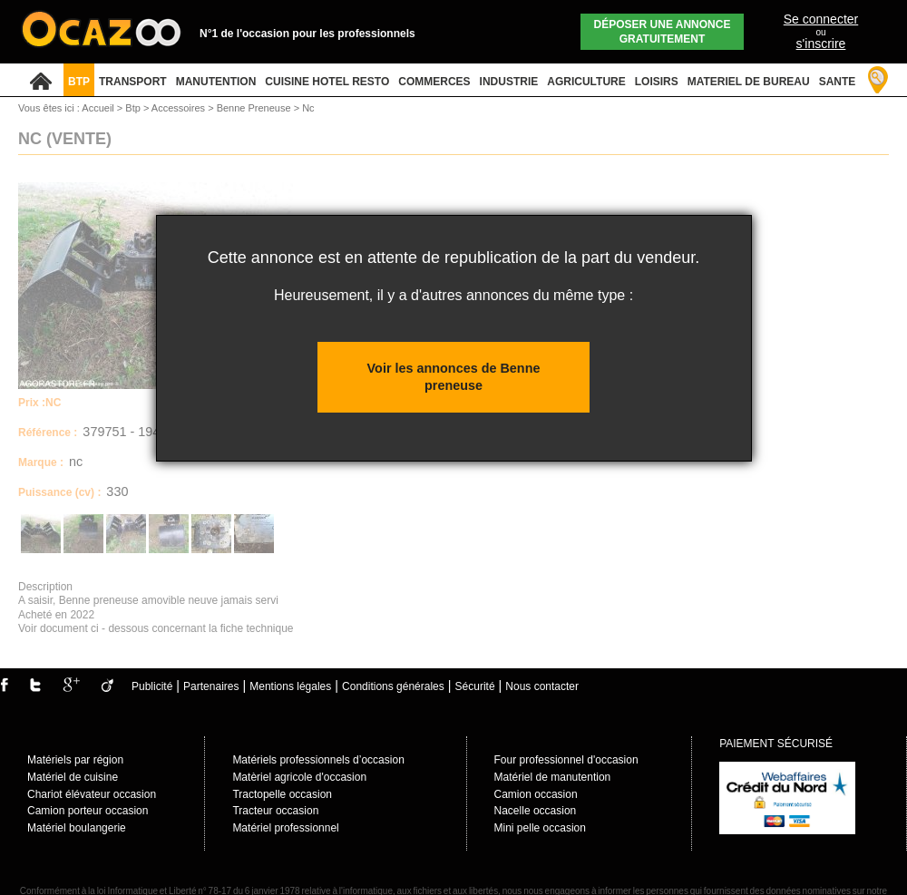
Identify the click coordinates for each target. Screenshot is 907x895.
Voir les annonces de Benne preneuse (454, 377)
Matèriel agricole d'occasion (299, 777)
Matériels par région (75, 760)
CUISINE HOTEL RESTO (327, 81)
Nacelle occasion (535, 810)
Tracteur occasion (275, 810)
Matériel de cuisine (72, 777)
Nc (308, 107)
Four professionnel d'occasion (566, 760)
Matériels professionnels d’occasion (318, 760)
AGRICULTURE (586, 81)
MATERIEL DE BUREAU (749, 81)
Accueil (97, 107)
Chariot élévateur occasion (91, 794)
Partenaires (211, 686)
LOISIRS (656, 81)
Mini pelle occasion (540, 828)
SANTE (837, 81)
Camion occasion (536, 794)
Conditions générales (393, 686)
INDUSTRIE (509, 81)
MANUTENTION (216, 81)
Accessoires (179, 107)
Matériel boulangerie (76, 828)
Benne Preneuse (255, 107)
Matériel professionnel (285, 828)
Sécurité (475, 686)
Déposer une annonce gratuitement (662, 31)
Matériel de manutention (552, 777)
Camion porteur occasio (84, 810)
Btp (134, 107)
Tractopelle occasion (282, 794)
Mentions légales (290, 686)
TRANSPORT (133, 81)
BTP (79, 81)
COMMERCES (434, 81)
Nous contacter (542, 686)
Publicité (152, 686)
